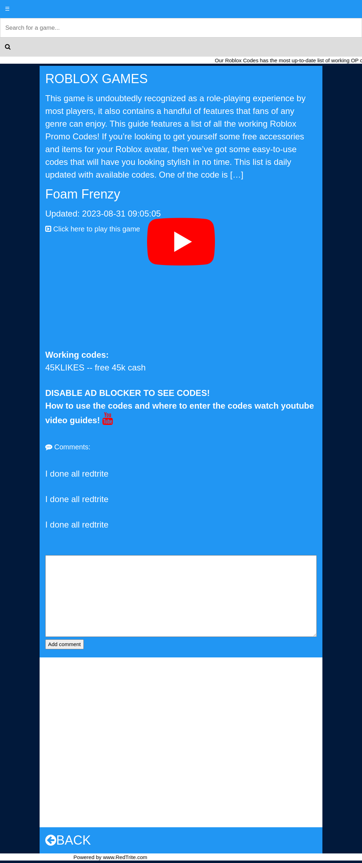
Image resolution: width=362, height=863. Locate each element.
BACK (68, 840)
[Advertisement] (181, 295)
